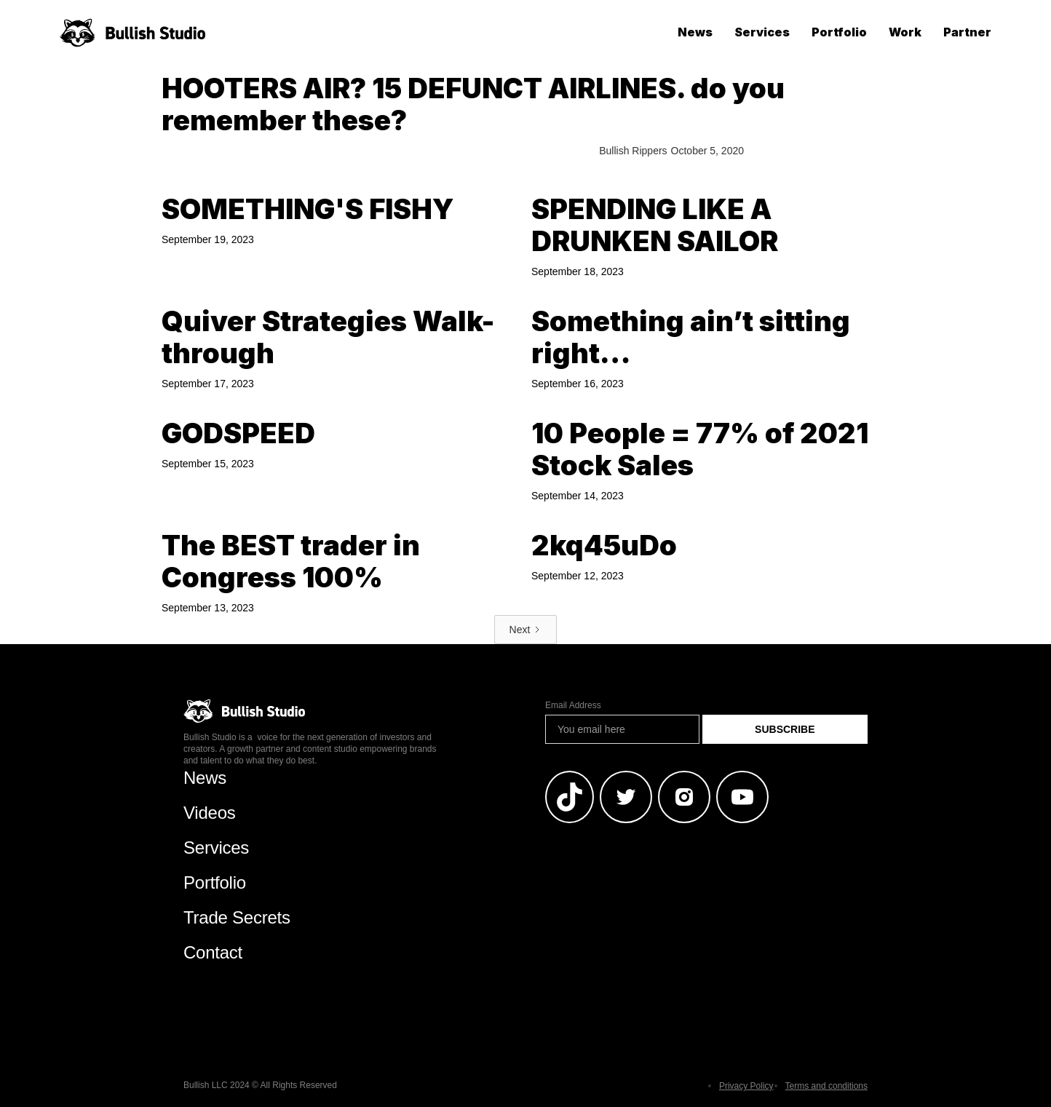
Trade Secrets (236, 917)
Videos (209, 812)
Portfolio (839, 32)
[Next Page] (526, 629)
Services (762, 32)
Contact (212, 952)
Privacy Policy (746, 1086)
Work (905, 32)
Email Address (573, 705)
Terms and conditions (826, 1086)
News (695, 32)
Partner (967, 32)
